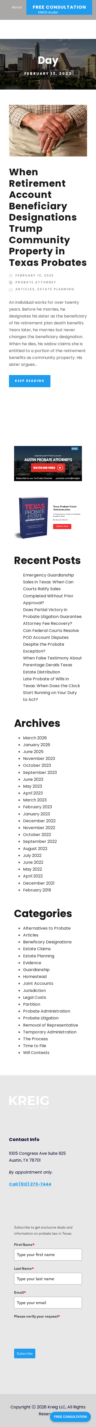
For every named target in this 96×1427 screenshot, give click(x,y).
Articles (25, 289)
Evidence (32, 963)
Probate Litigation (41, 1018)
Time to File (34, 1046)
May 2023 (32, 786)
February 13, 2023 (34, 275)
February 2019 (37, 890)
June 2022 (33, 862)
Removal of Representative (50, 1025)
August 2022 (35, 849)
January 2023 (36, 814)
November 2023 (39, 758)
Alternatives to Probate (47, 928)
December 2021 (39, 883)
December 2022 (39, 821)
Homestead (35, 976)
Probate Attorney (35, 282)
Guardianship (36, 970)
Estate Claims (37, 949)
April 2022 (33, 876)
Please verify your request (37, 1316)
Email (20, 1292)
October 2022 (37, 835)
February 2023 (37, 807)
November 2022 (39, 828)
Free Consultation (59, 7)
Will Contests (36, 1053)
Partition (31, 1004)
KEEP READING (30, 381)
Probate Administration (46, 1011)
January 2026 (36, 745)
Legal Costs (34, 997)
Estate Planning (55, 289)
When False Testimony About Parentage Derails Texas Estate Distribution (52, 665)
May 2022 (32, 869)
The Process (35, 1039)
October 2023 (37, 765)
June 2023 (33, 779)
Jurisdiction (34, 990)
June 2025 (33, 752)
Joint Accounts (38, 983)
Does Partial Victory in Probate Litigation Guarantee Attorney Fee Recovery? (52, 616)
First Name (24, 1244)
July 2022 (32, 855)
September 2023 (40, 772)
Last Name (24, 1268)
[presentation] (53, 1330)
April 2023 (33, 793)
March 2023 (35, 800)
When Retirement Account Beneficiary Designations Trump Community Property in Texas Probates (48, 217)
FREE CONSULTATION (70, 1417)
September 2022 (40, 841)
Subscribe (25, 1353)
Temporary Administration (50, 1032)
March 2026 (35, 738)
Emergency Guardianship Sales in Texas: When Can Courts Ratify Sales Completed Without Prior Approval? (48, 589)
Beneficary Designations (47, 942)
